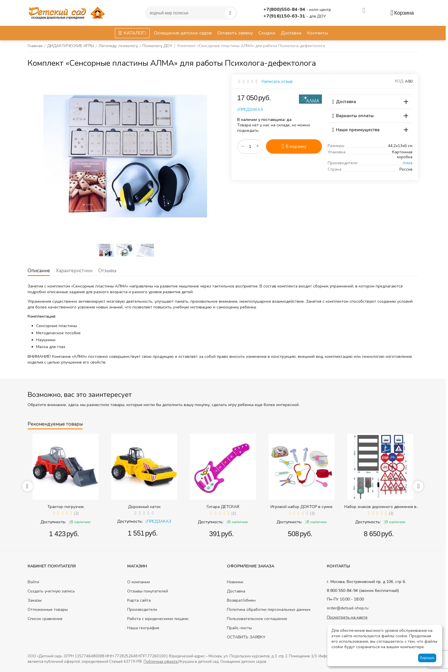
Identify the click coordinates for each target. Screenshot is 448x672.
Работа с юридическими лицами (157, 618)
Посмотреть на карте (347, 617)
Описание (39, 270)
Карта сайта (139, 600)
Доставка (236, 591)
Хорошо (427, 658)
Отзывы (107, 270)
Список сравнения (45, 618)
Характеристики (74, 270)
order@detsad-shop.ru (347, 608)
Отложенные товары (48, 609)
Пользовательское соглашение (257, 618)
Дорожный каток (144, 506)
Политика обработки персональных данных (268, 609)
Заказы (35, 600)
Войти (33, 582)
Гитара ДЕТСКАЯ (223, 506)
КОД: (399, 81)
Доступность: (53, 522)
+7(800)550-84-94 (284, 9)
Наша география (143, 628)
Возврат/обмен (241, 600)
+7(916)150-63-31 (284, 16)
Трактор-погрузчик (65, 506)
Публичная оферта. (161, 661)
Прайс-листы (239, 628)
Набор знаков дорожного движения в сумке (380, 506)
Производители (142, 609)
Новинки (235, 582)
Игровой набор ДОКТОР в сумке (302, 506)
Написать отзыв (277, 81)
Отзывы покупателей (147, 591)
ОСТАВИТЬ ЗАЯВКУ (246, 637)
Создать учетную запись (51, 591)
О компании (138, 582)
